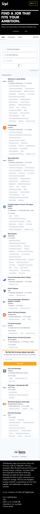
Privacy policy (15, 456)
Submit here (29, 492)
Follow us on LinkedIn (11, 502)
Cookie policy (23, 456)
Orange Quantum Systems (15, 404)
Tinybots (10, 370)
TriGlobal (10, 303)
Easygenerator (12, 314)
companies (11, 37)
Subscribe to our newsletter (12, 504)
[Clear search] (35, 49)
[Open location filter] (35, 61)
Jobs (4, 499)
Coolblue (10, 127)
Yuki (9, 290)
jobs (3, 37)
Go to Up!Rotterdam (10, 497)
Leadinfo (10, 325)
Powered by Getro (34, 70)
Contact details (8, 506)
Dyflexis (10, 208)
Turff (9, 415)
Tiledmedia (11, 236)
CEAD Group (11, 387)
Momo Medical (12, 339)
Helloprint (10, 81)
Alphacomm (11, 279)
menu (33, 3)
